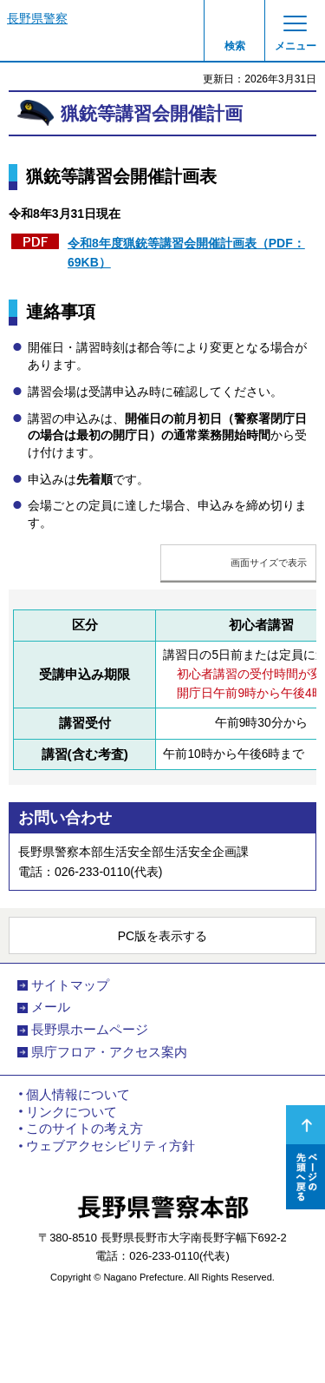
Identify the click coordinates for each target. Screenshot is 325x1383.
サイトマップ (70, 985)
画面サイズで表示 (269, 562)
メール (50, 1007)
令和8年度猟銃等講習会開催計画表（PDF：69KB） (186, 252)
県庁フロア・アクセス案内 (109, 1052)
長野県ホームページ (89, 1030)
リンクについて (71, 1112)
